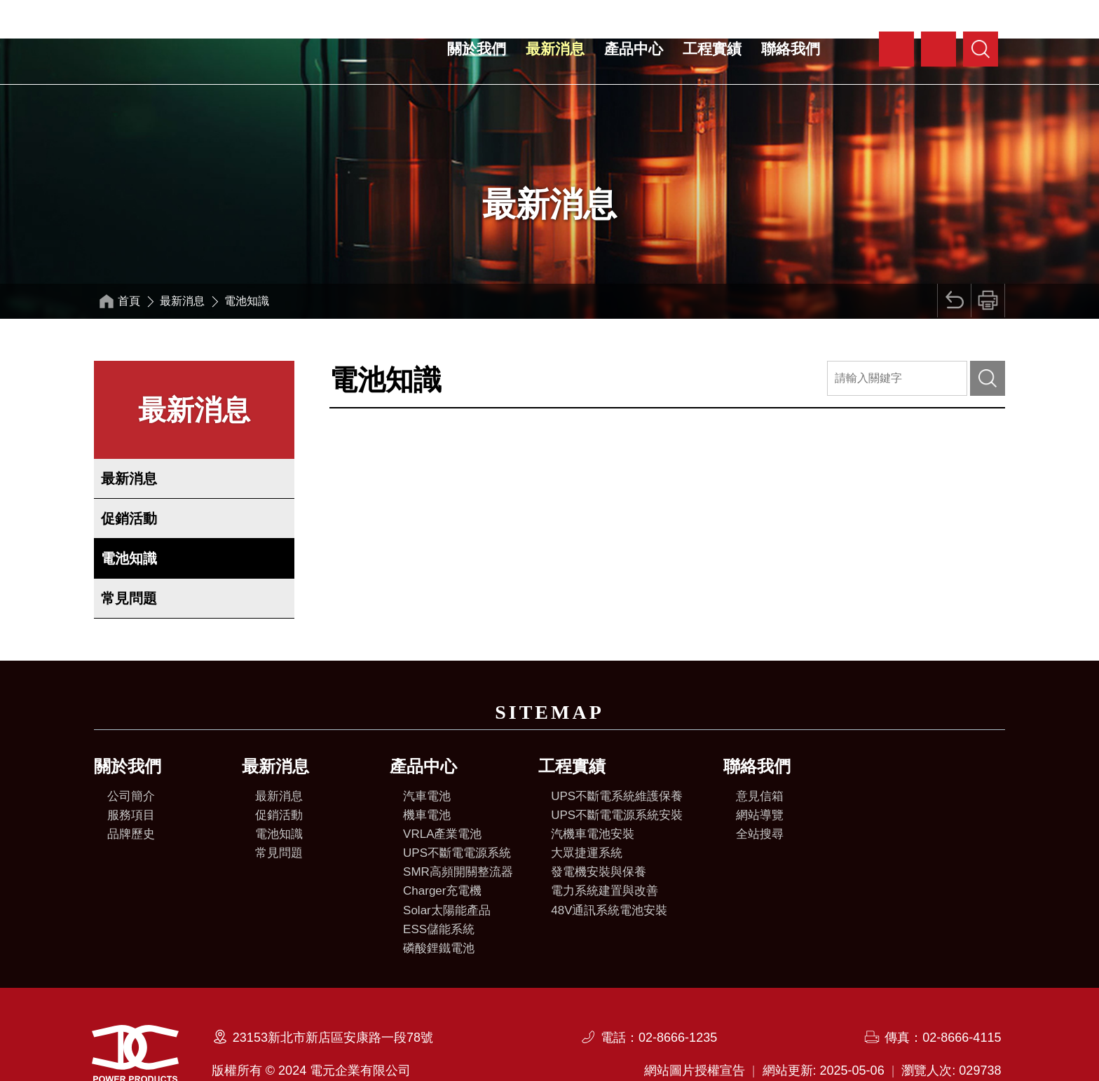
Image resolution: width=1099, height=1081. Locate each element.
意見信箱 (760, 757)
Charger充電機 (442, 852)
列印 (987, 262)
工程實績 (712, 49)
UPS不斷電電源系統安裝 (617, 776)
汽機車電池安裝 (592, 795)
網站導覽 (760, 776)
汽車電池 (427, 757)
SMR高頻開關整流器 (458, 833)
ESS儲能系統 (439, 890)
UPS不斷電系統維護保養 (617, 757)
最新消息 (555, 49)
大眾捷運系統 (586, 814)
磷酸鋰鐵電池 (439, 909)
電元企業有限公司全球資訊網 (206, 50)
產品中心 (633, 49)
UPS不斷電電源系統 (457, 814)
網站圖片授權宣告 (694, 1031)
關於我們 (476, 49)
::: (867, 38)
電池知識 (129, 520)
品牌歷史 (131, 795)
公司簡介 (131, 757)
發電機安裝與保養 (598, 833)
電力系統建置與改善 (604, 852)
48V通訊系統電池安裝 (609, 872)
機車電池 (427, 776)
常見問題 (129, 559)
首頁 (130, 262)
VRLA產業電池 (442, 795)
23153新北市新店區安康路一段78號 (333, 998)
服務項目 (131, 776)
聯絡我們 (790, 49)
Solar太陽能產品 (447, 872)
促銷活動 (129, 480)
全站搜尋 (760, 795)
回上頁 (951, 262)
